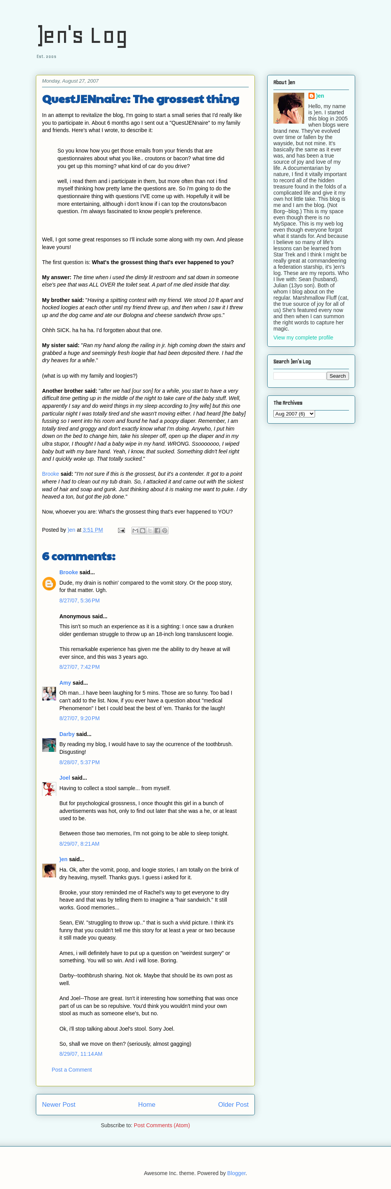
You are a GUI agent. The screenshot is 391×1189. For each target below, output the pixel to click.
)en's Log (82, 35)
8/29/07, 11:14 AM (81, 1054)
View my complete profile (303, 337)
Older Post (233, 1104)
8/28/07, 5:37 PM (79, 762)
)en (63, 859)
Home (146, 1104)
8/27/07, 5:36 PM (79, 600)
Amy (65, 683)
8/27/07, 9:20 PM (79, 718)
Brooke (50, 474)
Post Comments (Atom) (162, 1125)
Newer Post (59, 1104)
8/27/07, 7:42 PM (79, 667)
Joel (64, 778)
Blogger (236, 1173)
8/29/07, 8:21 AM (79, 844)
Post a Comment (72, 1070)
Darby (67, 734)
